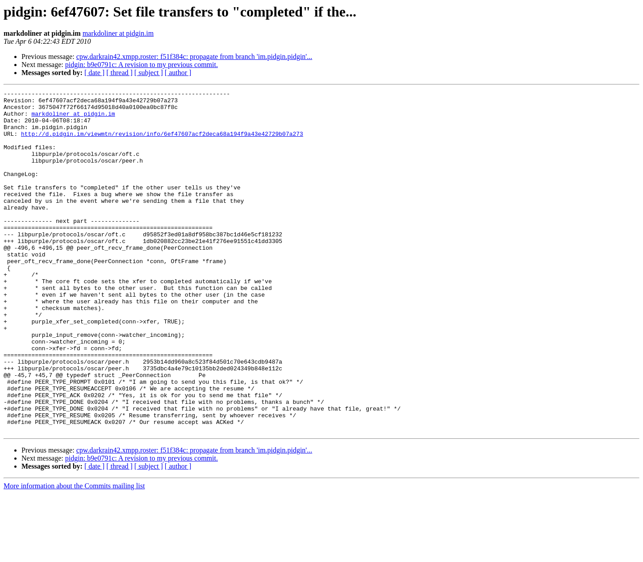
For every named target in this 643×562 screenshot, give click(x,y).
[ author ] (178, 72)
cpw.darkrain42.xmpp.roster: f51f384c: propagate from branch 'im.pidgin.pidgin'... (194, 56)
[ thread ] (119, 72)
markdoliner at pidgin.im (118, 33)
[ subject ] (148, 72)
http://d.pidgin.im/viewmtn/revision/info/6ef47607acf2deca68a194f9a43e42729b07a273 (162, 143)
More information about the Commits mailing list (74, 554)
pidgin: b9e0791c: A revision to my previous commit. (141, 64)
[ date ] (94, 72)
